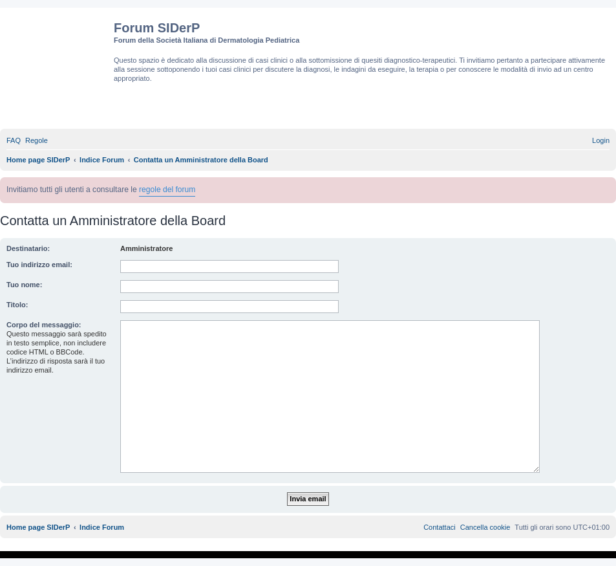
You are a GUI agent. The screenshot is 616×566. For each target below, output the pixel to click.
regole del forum (167, 189)
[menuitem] (13, 140)
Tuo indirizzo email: (39, 264)
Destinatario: (28, 248)
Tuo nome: (24, 284)
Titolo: (17, 305)
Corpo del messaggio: (43, 325)
